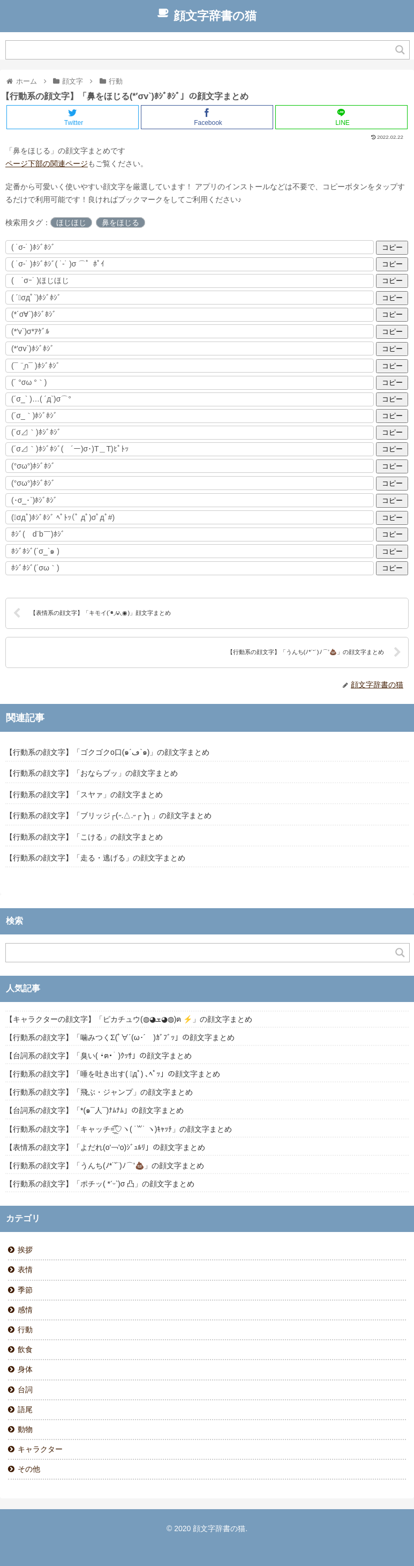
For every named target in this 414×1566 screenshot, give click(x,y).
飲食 (25, 1349)
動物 (25, 1429)
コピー (392, 247)
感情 (25, 1309)
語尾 (25, 1409)
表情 (25, 1269)
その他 (29, 1469)
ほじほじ (71, 222)
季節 (25, 1290)
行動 (25, 1329)
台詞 (25, 1389)
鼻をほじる (120, 222)
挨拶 (25, 1249)
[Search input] (201, 50)
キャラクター (40, 1449)
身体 (25, 1369)
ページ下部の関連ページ (46, 163)
